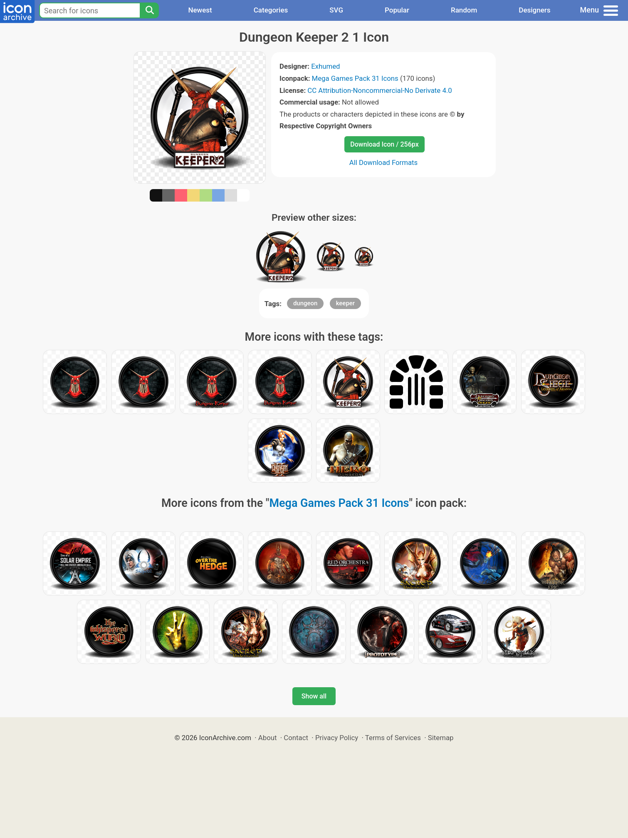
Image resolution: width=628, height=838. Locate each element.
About (267, 737)
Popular (397, 10)
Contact (296, 737)
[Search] (149, 10)
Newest (200, 10)
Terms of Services (393, 737)
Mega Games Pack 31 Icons (355, 78)
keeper (345, 303)
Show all (314, 696)
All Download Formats (383, 162)
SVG (336, 10)
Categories (271, 10)
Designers (534, 10)
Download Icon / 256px (384, 144)
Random (464, 10)
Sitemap (441, 737)
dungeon (305, 303)
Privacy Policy (336, 737)
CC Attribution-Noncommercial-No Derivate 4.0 (379, 90)
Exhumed (325, 66)
